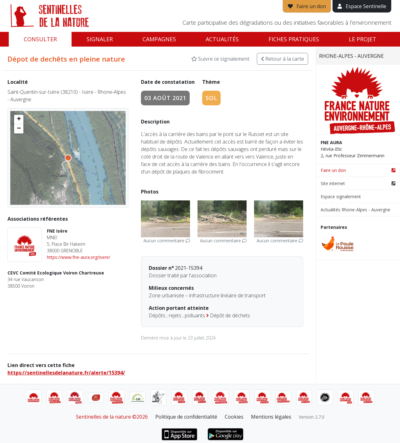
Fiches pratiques (293, 39)
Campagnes (159, 39)
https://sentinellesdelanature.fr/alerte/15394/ (66, 372)
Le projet (362, 39)
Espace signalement (341, 196)
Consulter (40, 39)
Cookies (234, 416)
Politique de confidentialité (186, 416)
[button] (18, 119)
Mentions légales (271, 416)
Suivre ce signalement (220, 58)
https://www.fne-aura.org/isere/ (78, 257)
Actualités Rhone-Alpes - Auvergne (355, 210)
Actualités (222, 39)
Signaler (100, 39)
